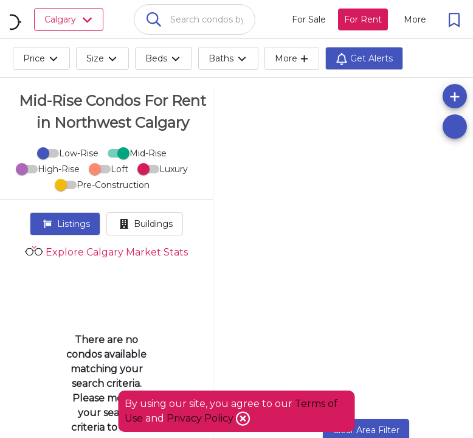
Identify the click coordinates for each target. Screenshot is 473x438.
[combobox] (194, 19)
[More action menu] (415, 19)
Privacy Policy (201, 418)
